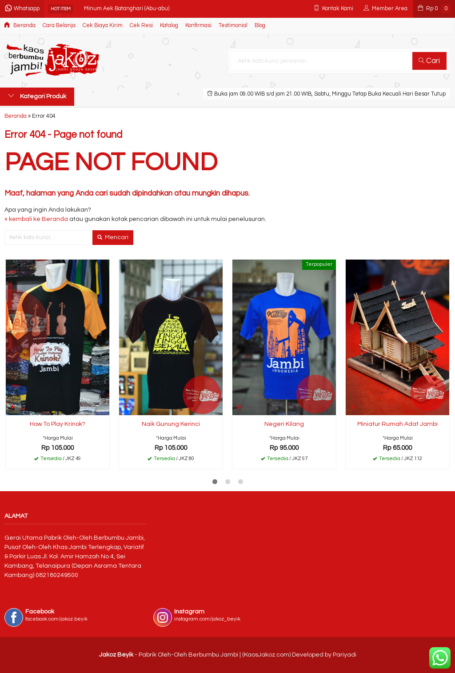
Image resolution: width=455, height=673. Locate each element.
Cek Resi (141, 25)
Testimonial (233, 25)
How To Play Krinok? (57, 424)
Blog (260, 25)
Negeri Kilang (284, 424)
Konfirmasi (198, 25)
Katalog (169, 25)
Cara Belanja (59, 25)
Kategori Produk (37, 96)
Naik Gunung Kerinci (171, 424)
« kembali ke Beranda (36, 219)
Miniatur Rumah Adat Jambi (397, 424)
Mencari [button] (112, 237)
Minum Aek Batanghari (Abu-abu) (126, 9)
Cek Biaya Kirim (103, 25)
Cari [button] (429, 61)
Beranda (20, 25)
